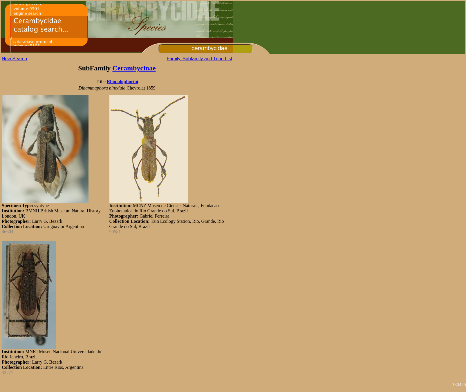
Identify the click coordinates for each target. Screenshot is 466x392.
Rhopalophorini (122, 81)
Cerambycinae (134, 68)
